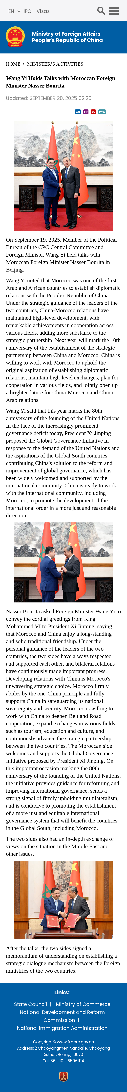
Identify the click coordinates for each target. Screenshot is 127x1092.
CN (78, 112)
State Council (30, 1004)
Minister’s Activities (55, 64)
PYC (102, 112)
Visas (43, 11)
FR (86, 112)
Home (13, 64)
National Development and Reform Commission (62, 1016)
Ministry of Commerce (83, 1004)
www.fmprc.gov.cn (75, 1042)
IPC (27, 11)
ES (93, 112)
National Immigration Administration (62, 1028)
